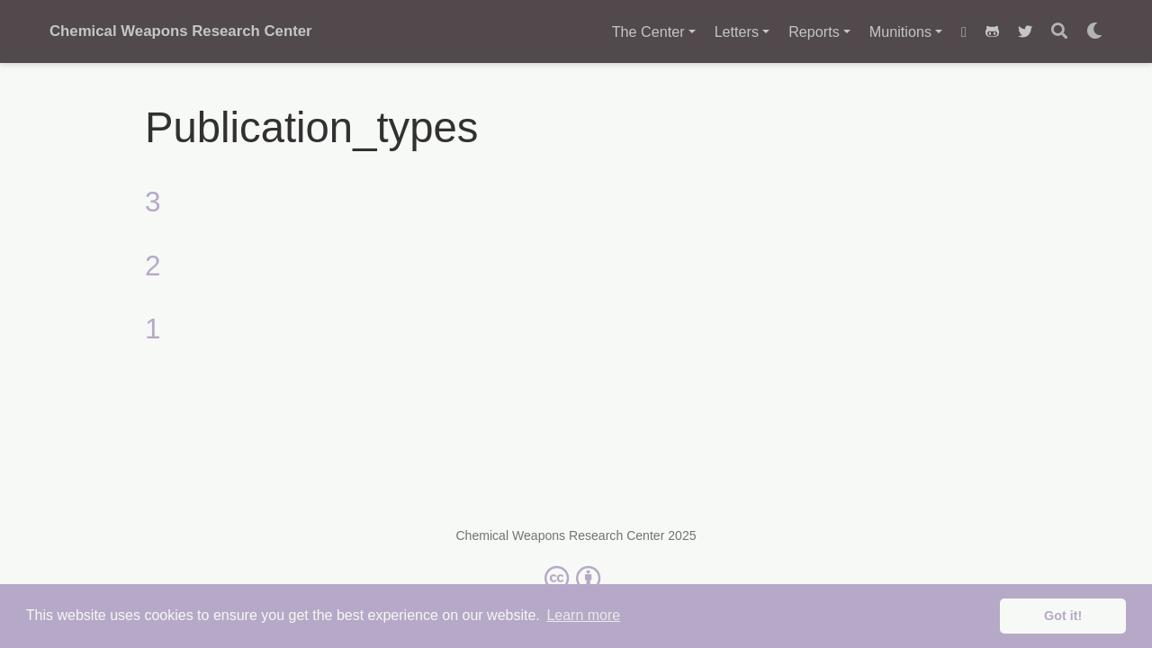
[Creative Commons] (576, 578)
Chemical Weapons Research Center (181, 31)
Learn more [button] (583, 615)
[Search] (1059, 32)
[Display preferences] (1094, 32)
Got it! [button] (1063, 615)
